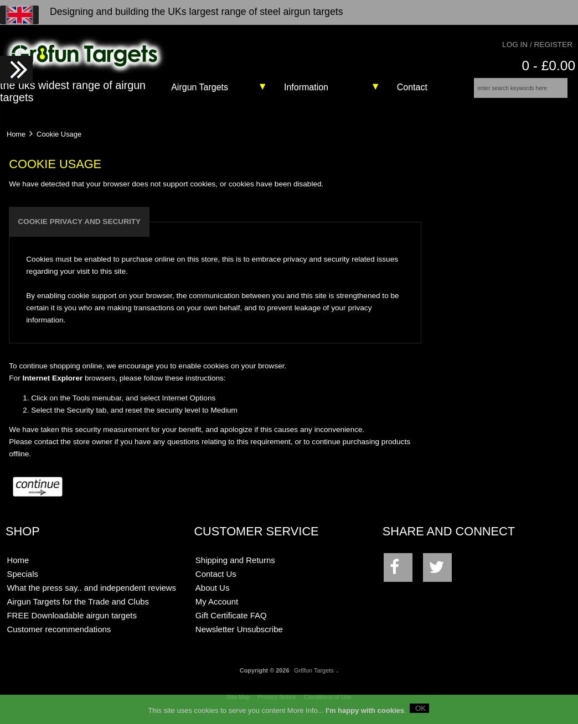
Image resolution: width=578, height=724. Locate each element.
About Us (212, 595)
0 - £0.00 (548, 65)
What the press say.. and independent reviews (91, 595)
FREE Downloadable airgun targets (71, 623)
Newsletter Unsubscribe (239, 637)
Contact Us (215, 581)
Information (306, 87)
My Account (216, 609)
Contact (412, 87)
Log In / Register (537, 44)
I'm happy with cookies (365, 710)
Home (16, 141)
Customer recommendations (59, 637)
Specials (22, 581)
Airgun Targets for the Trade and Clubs (78, 609)
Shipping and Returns (235, 567)
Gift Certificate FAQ (231, 623)
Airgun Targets (199, 87)
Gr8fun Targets (314, 678)
